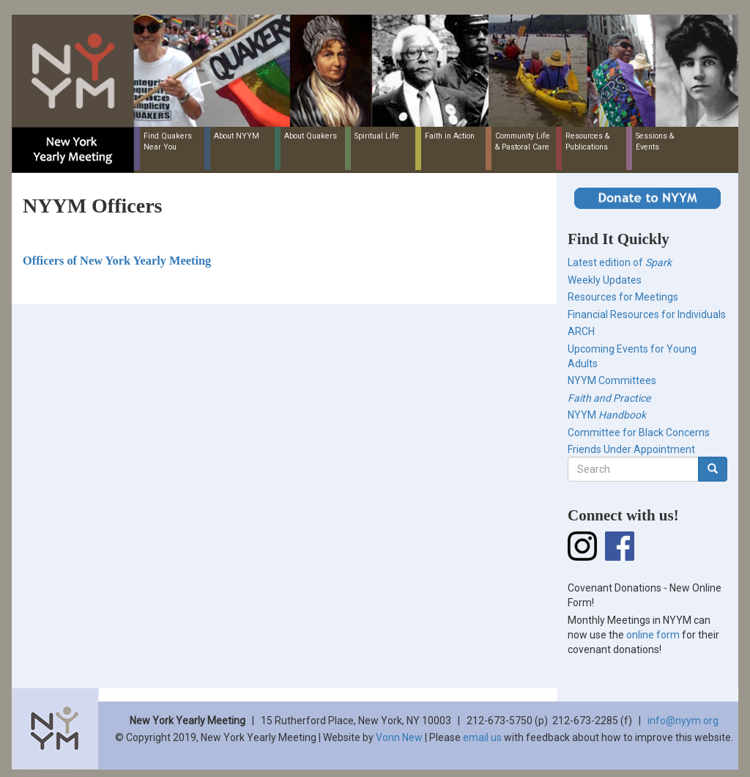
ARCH (581, 331)
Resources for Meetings (623, 297)
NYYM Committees (612, 380)
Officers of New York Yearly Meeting (117, 261)
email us (482, 737)
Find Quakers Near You (168, 141)
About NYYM (236, 136)
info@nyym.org (683, 720)
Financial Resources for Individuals (647, 314)
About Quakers (310, 136)
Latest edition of (620, 262)
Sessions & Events (655, 141)
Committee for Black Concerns (639, 432)
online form (653, 635)
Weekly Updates (605, 280)
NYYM (607, 415)
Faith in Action (450, 136)
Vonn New (399, 737)
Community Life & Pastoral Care (522, 141)
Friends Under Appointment (631, 449)
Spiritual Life (376, 136)
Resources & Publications (587, 141)
